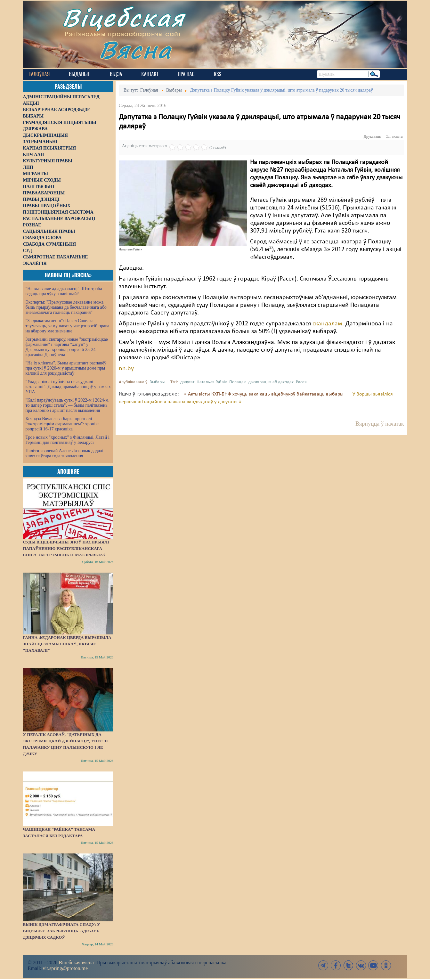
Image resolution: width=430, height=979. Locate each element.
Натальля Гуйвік (212, 382)
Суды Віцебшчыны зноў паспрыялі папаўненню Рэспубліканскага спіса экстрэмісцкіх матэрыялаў (66, 548)
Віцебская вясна (76, 962)
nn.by (126, 368)
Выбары (157, 382)
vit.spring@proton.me (65, 968)
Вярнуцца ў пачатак (379, 423)
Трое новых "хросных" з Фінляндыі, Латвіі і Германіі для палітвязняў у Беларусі (68, 440)
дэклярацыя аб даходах (271, 382)
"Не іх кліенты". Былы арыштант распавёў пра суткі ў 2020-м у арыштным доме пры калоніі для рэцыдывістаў (66, 368)
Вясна (135, 49)
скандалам (327, 324)
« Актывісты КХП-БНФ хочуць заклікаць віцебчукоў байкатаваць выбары (264, 394)
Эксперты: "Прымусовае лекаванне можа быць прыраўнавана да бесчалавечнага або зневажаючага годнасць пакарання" (66, 307)
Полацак (237, 382)
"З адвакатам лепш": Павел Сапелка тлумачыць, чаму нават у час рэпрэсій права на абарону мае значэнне (68, 325)
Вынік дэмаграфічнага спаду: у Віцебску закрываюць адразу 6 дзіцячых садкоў (61, 931)
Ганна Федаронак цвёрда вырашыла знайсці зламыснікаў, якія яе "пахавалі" (67, 644)
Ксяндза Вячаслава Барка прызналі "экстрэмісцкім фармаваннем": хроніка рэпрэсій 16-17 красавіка (63, 423)
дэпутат (187, 382)
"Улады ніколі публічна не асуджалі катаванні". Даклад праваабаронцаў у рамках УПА (68, 386)
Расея (301, 382)
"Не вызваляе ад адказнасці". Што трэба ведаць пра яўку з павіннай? (64, 291)
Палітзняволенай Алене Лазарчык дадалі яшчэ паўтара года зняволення (64, 453)
